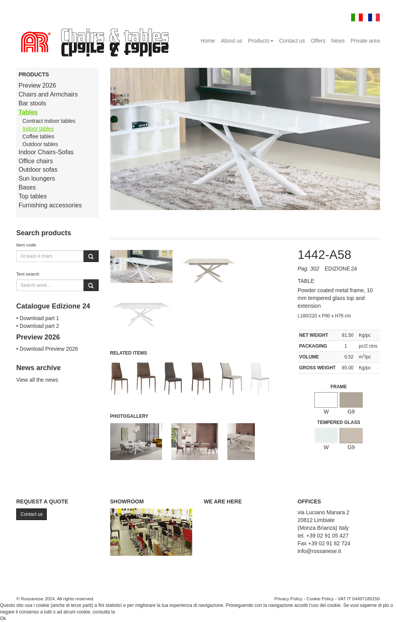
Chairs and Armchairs (48, 94)
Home (208, 41)
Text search (27, 273)
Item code (26, 244)
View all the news (37, 380)
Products (260, 41)
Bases (27, 187)
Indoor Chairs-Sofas (46, 152)
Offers (318, 41)
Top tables (33, 196)
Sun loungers (37, 178)
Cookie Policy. (130, 612)
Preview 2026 (37, 85)
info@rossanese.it (319, 551)
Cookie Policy (320, 598)
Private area (365, 41)
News (338, 41)
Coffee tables (38, 136)
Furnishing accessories (50, 205)
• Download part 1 (37, 318)
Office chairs (36, 161)
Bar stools (32, 103)
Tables (28, 112)
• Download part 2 (37, 326)
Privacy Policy (288, 598)
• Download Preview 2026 (47, 349)
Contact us (292, 41)
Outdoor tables (40, 144)
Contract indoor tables (48, 121)
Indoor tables (38, 129)
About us (231, 41)
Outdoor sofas (38, 169)
